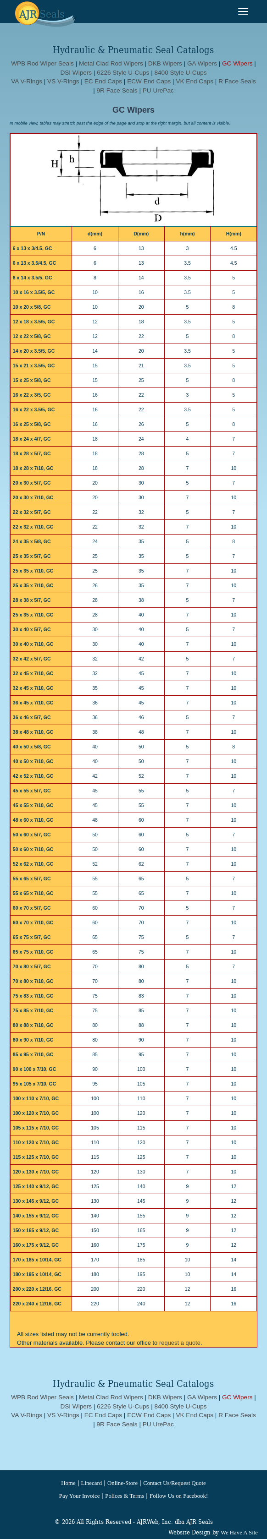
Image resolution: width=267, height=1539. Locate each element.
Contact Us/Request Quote (174, 1483)
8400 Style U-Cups (180, 72)
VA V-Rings (26, 81)
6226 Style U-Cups (123, 72)
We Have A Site (239, 1532)
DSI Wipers (76, 72)
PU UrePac (158, 90)
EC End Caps (103, 81)
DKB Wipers (165, 63)
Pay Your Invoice (79, 1496)
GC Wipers (237, 63)
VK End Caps (194, 81)
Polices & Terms (124, 1496)
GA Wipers (202, 63)
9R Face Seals (117, 90)
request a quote (179, 1342)
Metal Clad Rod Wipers (111, 63)
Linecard (91, 1483)
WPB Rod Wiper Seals (42, 63)
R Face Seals (237, 81)
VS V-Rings (63, 81)
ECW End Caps (149, 81)
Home (68, 1483)
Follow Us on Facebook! (179, 1496)
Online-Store (122, 1483)
